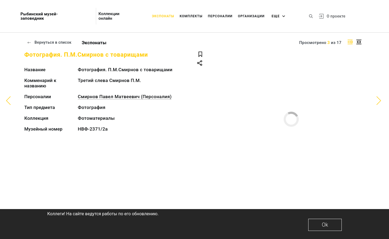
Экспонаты (163, 16)
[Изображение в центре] (358, 42)
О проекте (336, 16)
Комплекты (191, 16)
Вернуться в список (49, 42)
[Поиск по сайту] (310, 16)
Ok (325, 224)
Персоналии (220, 16)
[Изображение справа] (350, 42)
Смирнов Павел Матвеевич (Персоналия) (125, 96)
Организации (251, 16)
